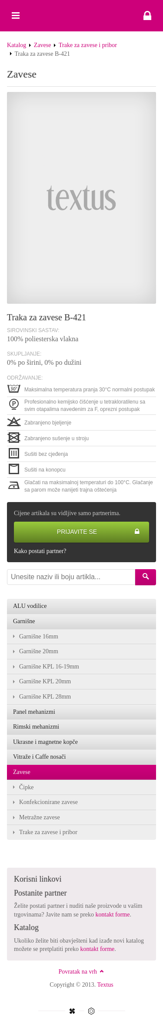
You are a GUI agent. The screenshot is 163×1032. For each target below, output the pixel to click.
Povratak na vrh (81, 971)
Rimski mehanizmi (36, 726)
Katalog (16, 45)
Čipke (26, 787)
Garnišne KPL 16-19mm (49, 666)
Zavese (42, 45)
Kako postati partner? (40, 551)
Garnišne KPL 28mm (45, 696)
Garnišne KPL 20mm (45, 681)
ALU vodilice (30, 606)
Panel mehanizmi (34, 712)
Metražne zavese (39, 817)
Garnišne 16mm (38, 636)
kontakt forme (113, 914)
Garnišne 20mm (38, 651)
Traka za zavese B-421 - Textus (81, 15)
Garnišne (24, 621)
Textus (105, 984)
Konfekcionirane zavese (48, 802)
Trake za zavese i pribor (88, 45)
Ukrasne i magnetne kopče (45, 742)
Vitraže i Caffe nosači (39, 757)
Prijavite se (98, 532)
